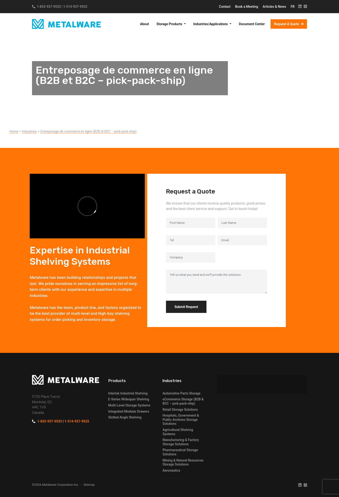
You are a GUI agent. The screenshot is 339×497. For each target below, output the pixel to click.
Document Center (252, 24)
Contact (225, 6)
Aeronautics (171, 470)
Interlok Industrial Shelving (128, 393)
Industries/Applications (211, 24)
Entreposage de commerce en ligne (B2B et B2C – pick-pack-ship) (88, 131)
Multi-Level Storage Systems (129, 405)
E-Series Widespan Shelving (128, 399)
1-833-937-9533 (49, 6)
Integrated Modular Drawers (128, 411)
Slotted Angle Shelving (124, 417)
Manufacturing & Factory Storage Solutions (180, 442)
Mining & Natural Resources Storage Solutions (182, 462)
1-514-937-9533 (75, 6)
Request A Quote (287, 24)
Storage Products (170, 24)
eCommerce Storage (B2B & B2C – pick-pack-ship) (183, 401)
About (144, 24)
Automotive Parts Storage (181, 393)
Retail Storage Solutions (180, 409)
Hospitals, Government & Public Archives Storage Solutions (180, 420)
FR (293, 6)
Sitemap (89, 484)
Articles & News (275, 6)
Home (13, 131)
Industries (29, 131)
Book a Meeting (247, 6)
